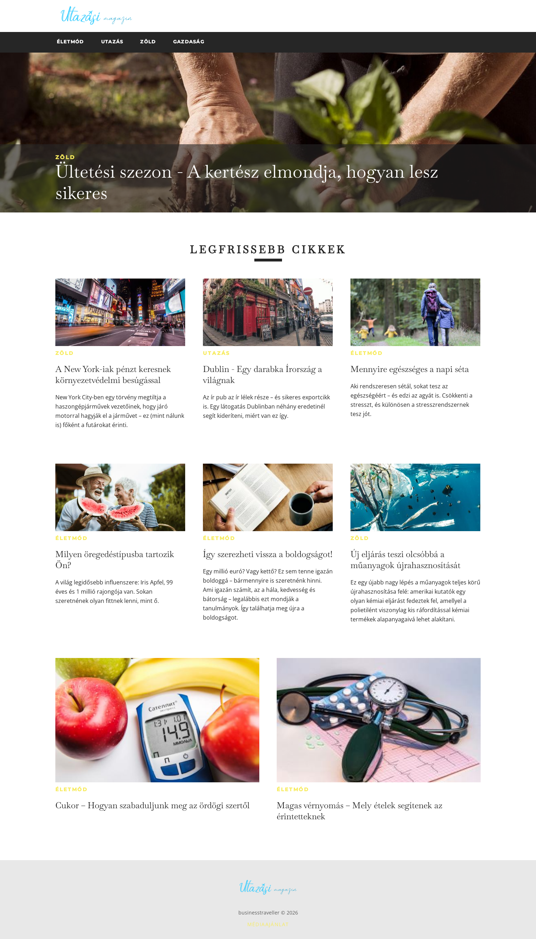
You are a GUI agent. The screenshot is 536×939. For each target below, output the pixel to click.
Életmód (366, 353)
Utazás (216, 353)
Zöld (65, 157)
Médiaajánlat (268, 924)
